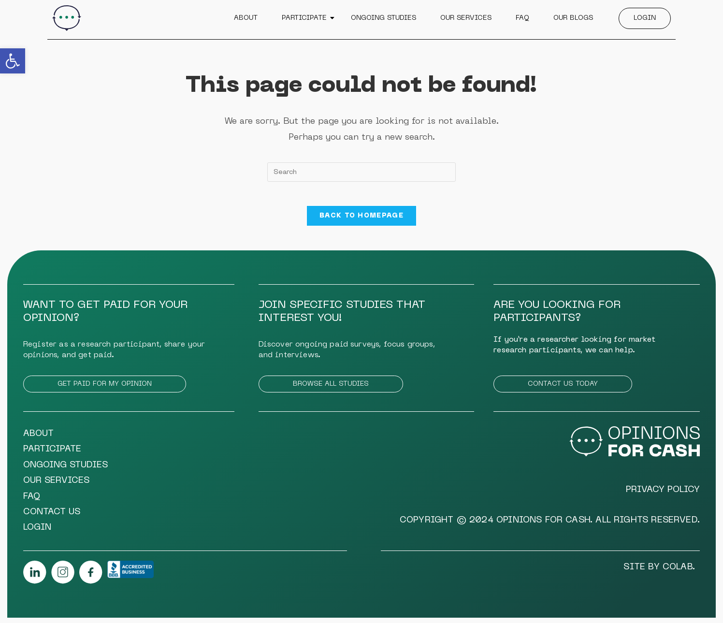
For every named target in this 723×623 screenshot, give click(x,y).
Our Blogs (573, 18)
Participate (306, 17)
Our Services (466, 18)
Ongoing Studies (383, 18)
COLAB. (679, 572)
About (246, 18)
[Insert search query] (361, 172)
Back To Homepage (361, 221)
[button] (12, 60)
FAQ (522, 18)
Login (645, 18)
